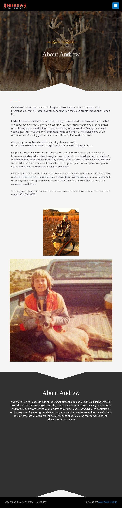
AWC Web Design (107, 502)
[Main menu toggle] (115, 5)
